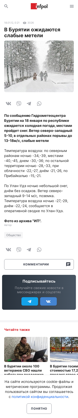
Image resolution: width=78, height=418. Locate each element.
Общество (13, 235)
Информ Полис (39, 6)
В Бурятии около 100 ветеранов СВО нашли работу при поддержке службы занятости (24, 372)
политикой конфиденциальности (40, 397)
